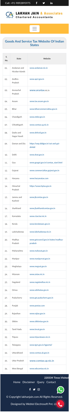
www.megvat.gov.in (38, 266)
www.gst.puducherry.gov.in (41, 298)
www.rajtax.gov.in (37, 313)
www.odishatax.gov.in (39, 290)
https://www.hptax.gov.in (40, 186)
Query (40, 382)
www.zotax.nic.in (37, 274)
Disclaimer (29, 382)
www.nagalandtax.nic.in (40, 282)
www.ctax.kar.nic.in (38, 216)
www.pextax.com (37, 305)
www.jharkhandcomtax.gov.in (42, 208)
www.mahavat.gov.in (39, 251)
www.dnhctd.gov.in (38, 132)
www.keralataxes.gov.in (40, 224)
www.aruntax (37, 90)
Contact (51, 382)
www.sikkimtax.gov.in (39, 321)
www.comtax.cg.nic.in (39, 125)
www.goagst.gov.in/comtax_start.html (46, 162)
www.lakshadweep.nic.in (40, 232)
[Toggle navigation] (35, 28)
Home (16, 382)
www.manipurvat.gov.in (40, 258)
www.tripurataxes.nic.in (40, 337)
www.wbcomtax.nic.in (39, 368)
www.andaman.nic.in (39, 68)
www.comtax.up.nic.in (42, 360)
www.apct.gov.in (37, 79)
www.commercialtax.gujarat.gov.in (44, 170)
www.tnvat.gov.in (37, 329)
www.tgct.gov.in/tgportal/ (41, 345)
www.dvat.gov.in (37, 154)
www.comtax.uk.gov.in (39, 353)
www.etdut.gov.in (37, 117)
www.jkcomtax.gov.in (39, 197)
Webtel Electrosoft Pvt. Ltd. (42, 403)
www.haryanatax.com (39, 178)
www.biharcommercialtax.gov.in (43, 109)
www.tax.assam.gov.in (39, 101)
